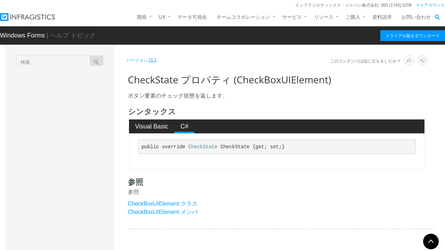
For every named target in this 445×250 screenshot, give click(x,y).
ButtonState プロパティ (82, 109)
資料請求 (382, 17)
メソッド (60, 86)
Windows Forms (22, 35)
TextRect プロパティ (79, 244)
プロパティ (62, 98)
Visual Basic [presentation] (152, 126)
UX (162, 17)
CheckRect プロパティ (81, 145)
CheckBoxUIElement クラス (162, 204)
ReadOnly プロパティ (80, 220)
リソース (323, 17)
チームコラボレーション (243, 17)
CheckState (203, 147)
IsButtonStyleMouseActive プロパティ (84, 204)
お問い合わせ (416, 17)
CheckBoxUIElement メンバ (162, 212)
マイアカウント (430, 5)
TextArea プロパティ (79, 232)
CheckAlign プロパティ (82, 133)
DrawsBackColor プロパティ (83, 185)
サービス (292, 17)
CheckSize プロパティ (81, 157)
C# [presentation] (184, 126)
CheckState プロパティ (83, 170)
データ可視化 (192, 17)
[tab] (152, 126)
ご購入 (353, 17)
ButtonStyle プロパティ (82, 121)
